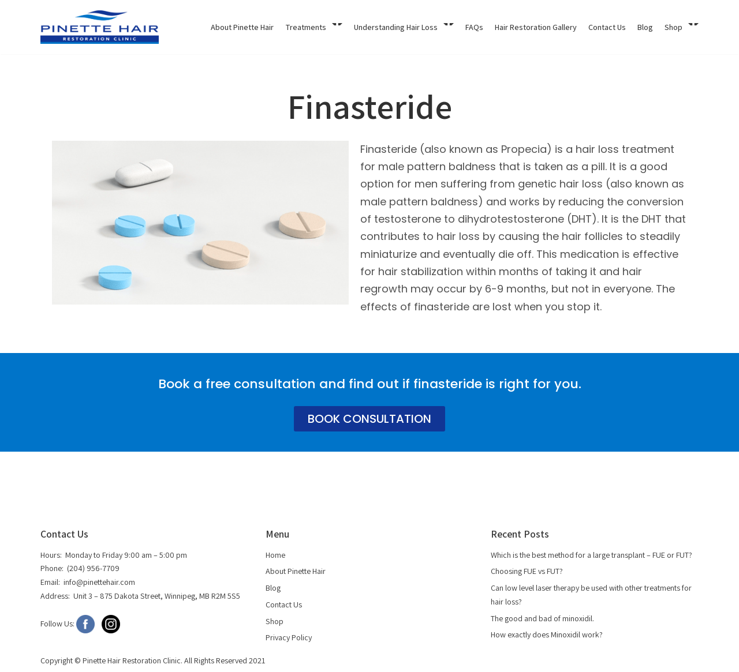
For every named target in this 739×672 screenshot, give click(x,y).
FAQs (474, 27)
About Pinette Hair (242, 27)
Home (275, 555)
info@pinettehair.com (99, 582)
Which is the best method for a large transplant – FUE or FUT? (591, 555)
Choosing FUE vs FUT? (526, 571)
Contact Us (607, 27)
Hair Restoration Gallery (536, 27)
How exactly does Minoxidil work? (547, 634)
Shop (274, 620)
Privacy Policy (289, 637)
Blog (645, 27)
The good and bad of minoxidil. (542, 618)
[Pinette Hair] (99, 27)
